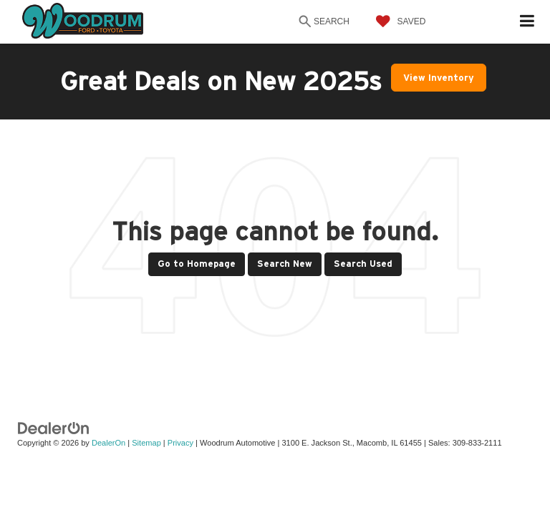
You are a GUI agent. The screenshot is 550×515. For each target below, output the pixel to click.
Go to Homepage (197, 263)
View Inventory (438, 77)
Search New (284, 263)
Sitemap (146, 442)
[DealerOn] (53, 427)
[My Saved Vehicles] (397, 21)
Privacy (180, 442)
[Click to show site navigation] (527, 22)
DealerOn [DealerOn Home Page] (108, 442)
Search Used (363, 263)
